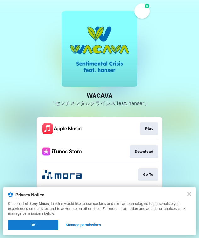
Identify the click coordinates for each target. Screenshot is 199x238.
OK (33, 225)
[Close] (189, 194)
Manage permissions (83, 225)
